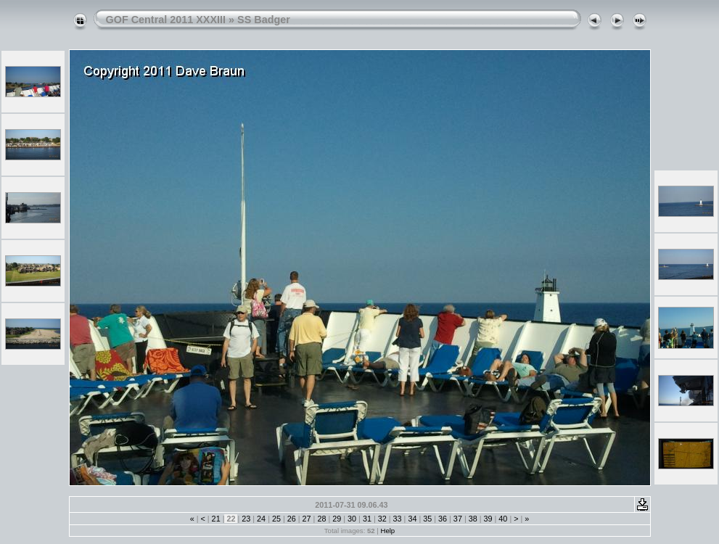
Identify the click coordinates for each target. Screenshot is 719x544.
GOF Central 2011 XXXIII (166, 19)
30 (351, 518)
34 (412, 518)
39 (488, 518)
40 (502, 518)
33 (397, 518)
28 (321, 518)
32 (382, 518)
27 (306, 518)
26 (291, 518)
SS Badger (263, 19)
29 (336, 518)
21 (216, 518)
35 (427, 518)
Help (387, 531)
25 (276, 518)
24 (261, 518)
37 (457, 518)
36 (442, 518)
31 (367, 518)
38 (473, 518)
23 (245, 518)
